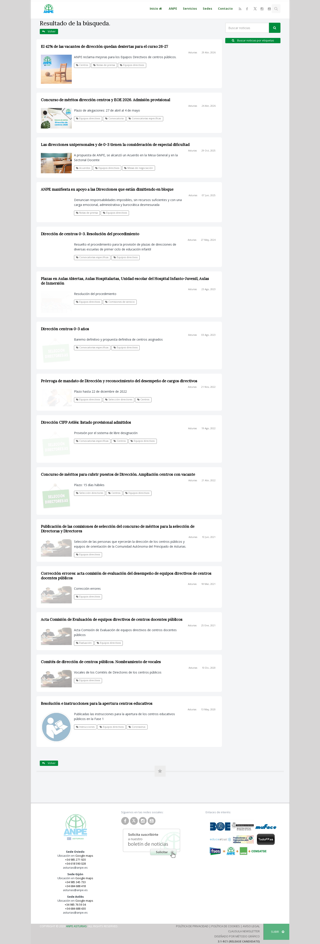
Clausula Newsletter (244, 931)
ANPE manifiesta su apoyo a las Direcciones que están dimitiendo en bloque (107, 189)
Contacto (225, 8)
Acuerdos (83, 168)
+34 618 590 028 (75, 864)
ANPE (173, 8)
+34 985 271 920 (75, 860)
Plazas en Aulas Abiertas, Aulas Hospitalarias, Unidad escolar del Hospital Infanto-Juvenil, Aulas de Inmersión (125, 281)
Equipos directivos (132, 65)
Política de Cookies (225, 926)
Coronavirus (137, 726)
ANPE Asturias (76, 926)
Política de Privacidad (192, 926)
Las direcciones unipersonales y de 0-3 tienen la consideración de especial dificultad (115, 144)
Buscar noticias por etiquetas (253, 40)
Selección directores (118, 399)
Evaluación (84, 642)
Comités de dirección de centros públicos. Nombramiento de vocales (101, 661)
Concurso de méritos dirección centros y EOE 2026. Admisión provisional (105, 99)
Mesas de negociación (138, 168)
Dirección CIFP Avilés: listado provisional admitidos (86, 422)
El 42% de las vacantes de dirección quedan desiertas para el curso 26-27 (104, 46)
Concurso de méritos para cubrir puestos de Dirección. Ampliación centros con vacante (118, 474)
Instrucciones (85, 726)
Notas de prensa (104, 65)
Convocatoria (114, 118)
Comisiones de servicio (120, 301)
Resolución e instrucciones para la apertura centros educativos (96, 703)
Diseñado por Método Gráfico (237, 936)
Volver (49, 31)
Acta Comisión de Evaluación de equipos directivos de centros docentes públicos (111, 619)
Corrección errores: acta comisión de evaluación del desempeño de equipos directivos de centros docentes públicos (126, 575)
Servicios (190, 8)
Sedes (207, 8)
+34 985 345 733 (75, 882)
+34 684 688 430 (75, 908)
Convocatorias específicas (145, 118)
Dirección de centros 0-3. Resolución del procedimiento (90, 233)
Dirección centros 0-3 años (65, 328)
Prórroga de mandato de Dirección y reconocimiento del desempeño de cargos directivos (119, 381)
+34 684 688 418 (75, 886)
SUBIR (277, 932)
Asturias (192, 52)
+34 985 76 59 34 (75, 905)
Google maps (84, 856)
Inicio (156, 8)
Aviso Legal (251, 926)
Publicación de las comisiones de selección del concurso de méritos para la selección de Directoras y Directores (117, 529)
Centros (82, 65)
